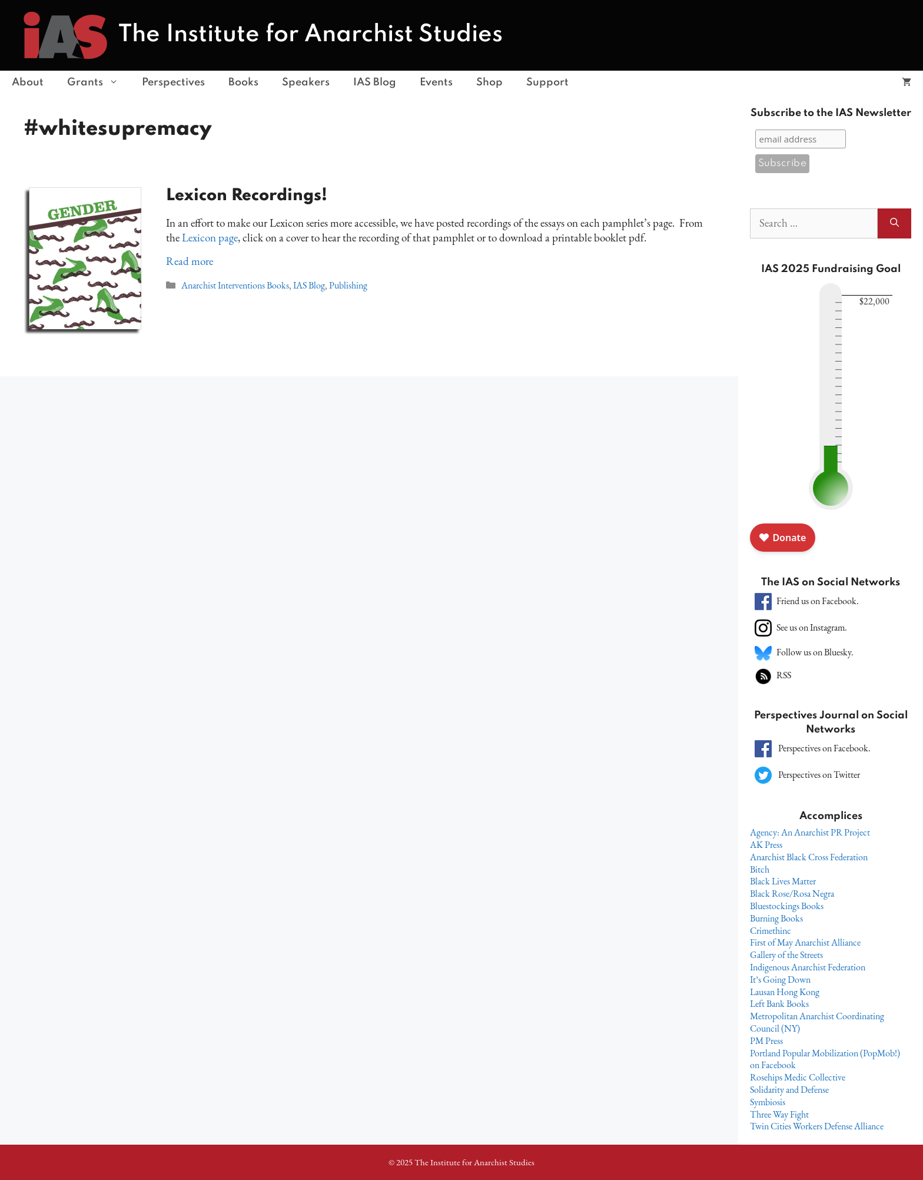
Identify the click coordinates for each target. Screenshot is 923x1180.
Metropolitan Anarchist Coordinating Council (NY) (817, 1022)
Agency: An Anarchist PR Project (810, 832)
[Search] (894, 223)
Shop (489, 82)
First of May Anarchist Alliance (805, 942)
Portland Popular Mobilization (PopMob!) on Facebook (825, 1059)
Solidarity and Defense (789, 1089)
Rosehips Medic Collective (797, 1077)
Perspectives (173, 82)
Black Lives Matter (783, 881)
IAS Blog (374, 82)
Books (243, 82)
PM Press (766, 1041)
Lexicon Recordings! (246, 195)
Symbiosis (767, 1102)
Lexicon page (210, 237)
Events (436, 82)
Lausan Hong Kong (784, 992)
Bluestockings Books (787, 906)
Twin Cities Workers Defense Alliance (817, 1126)
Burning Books (776, 918)
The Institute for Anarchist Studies (310, 35)
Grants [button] (98, 82)
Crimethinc (770, 930)
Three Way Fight (779, 1114)
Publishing (348, 285)
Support (547, 82)
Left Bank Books (779, 1003)
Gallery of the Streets (786, 955)
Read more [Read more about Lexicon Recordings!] (189, 261)
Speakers (306, 82)
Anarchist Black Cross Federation (809, 857)
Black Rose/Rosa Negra (792, 893)
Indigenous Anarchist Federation (807, 967)
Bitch (759, 869)
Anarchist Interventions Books (235, 285)
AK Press (766, 844)
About (28, 82)
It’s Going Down (780, 979)
